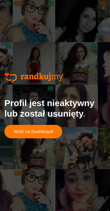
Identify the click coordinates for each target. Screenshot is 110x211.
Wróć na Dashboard (33, 131)
